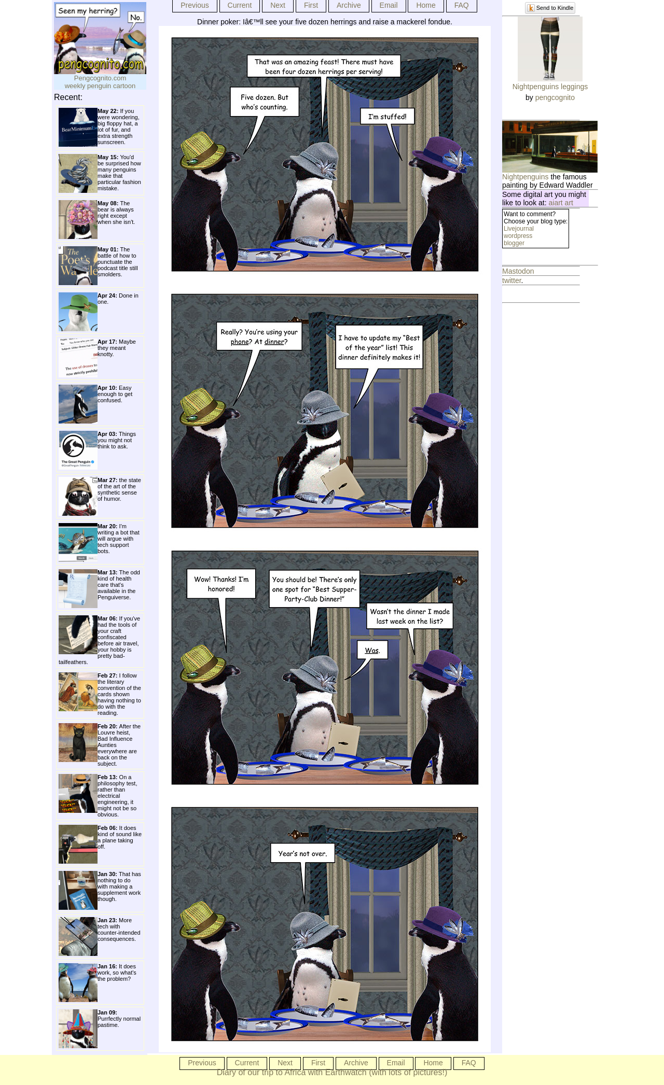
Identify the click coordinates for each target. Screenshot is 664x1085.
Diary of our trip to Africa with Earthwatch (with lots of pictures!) (332, 1072)
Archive (349, 5)
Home (425, 5)
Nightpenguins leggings (550, 86)
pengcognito (555, 97)
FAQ (461, 5)
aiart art (561, 203)
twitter (511, 280)
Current (240, 5)
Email (389, 5)
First (311, 5)
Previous (195, 5)
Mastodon (518, 271)
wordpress (518, 235)
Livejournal (519, 228)
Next (277, 5)
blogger (514, 243)
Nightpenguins (525, 177)
